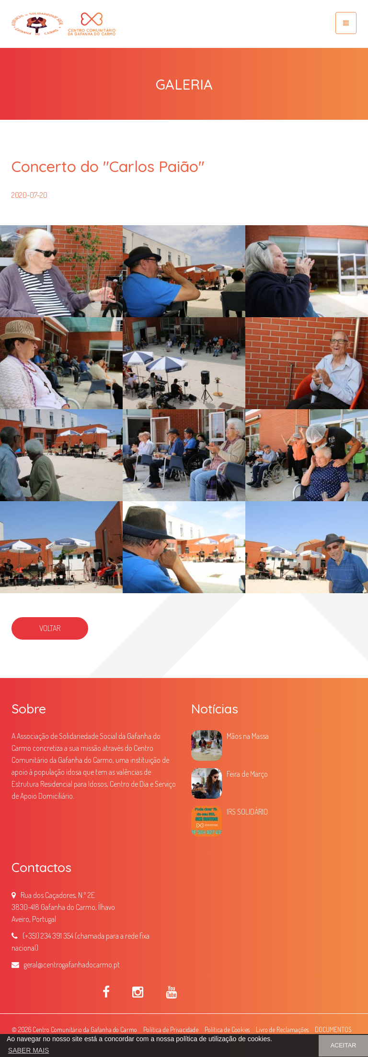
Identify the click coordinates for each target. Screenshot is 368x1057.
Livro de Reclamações (282, 1029)
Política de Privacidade (170, 1029)
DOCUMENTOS (333, 1029)
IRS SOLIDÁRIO (247, 811)
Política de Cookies (227, 1029)
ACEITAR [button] (343, 1045)
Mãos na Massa (248, 736)
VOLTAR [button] (49, 628)
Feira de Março (247, 774)
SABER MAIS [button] (28, 1050)
